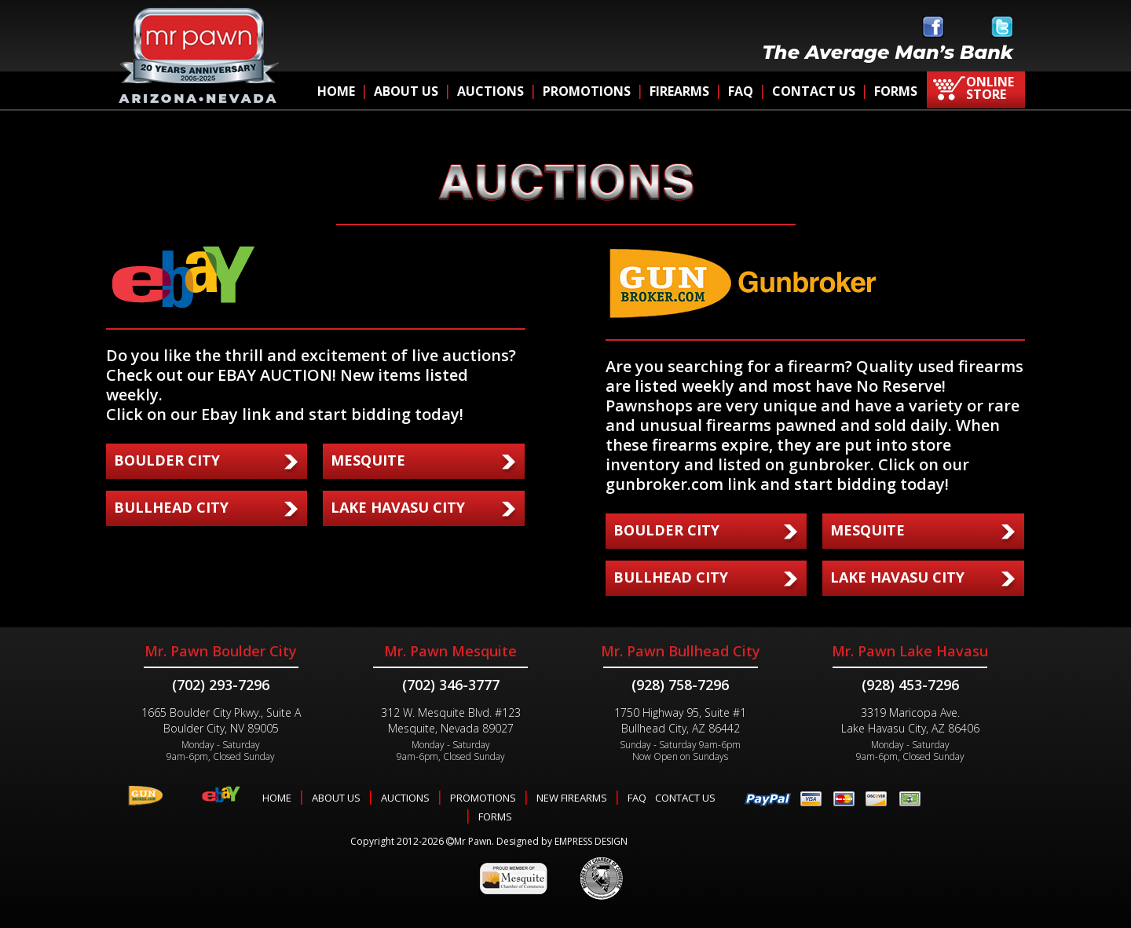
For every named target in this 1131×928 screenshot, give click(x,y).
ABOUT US (406, 91)
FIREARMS (679, 91)
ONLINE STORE (990, 87)
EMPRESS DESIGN (591, 841)
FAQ (740, 91)
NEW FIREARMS (571, 798)
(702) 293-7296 (220, 684)
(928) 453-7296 (910, 684)
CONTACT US (813, 91)
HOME (336, 91)
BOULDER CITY (167, 460)
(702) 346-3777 (451, 684)
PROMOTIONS (587, 91)
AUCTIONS (490, 91)
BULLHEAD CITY (171, 507)
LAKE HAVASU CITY (398, 507)
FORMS (895, 91)
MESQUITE (368, 460)
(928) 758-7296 (680, 684)
